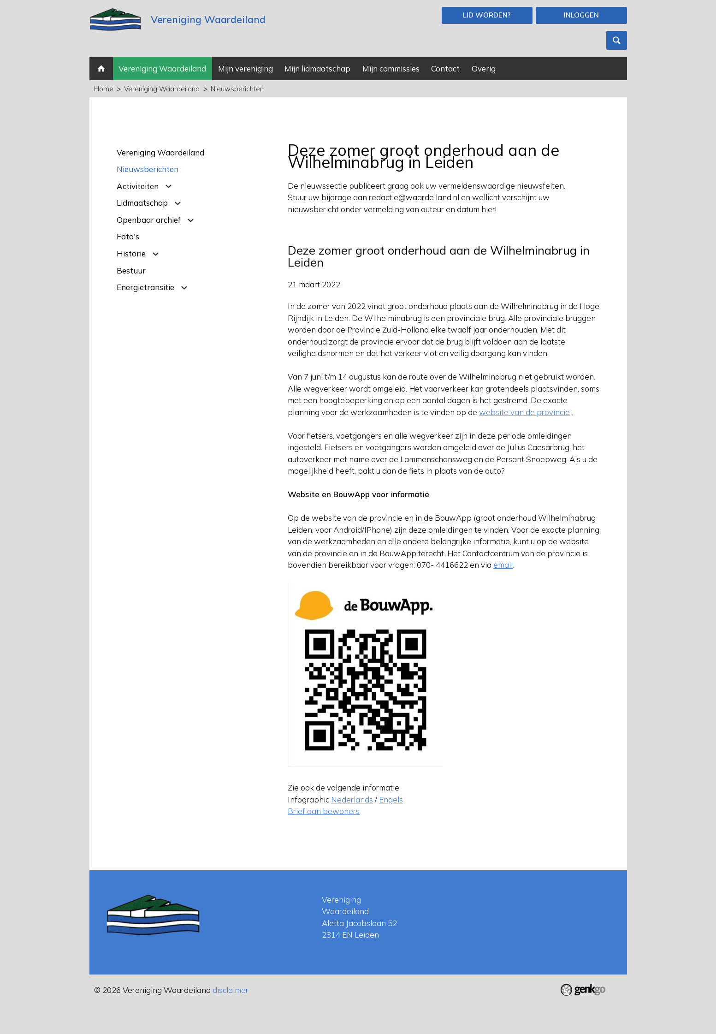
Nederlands (352, 799)
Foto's (128, 236)
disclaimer (231, 990)
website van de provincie (524, 412)
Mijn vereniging (245, 68)
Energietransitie (145, 287)
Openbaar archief (149, 220)
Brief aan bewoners (324, 811)
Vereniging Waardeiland (162, 68)
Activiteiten (138, 186)
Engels (391, 799)
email (503, 565)
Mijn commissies (391, 68)
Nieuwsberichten (237, 88)
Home (101, 68)
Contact (445, 68)
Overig (484, 68)
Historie (131, 253)
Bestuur (131, 270)
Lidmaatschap (142, 203)
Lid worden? (487, 15)
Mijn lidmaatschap (317, 68)
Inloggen (581, 15)
